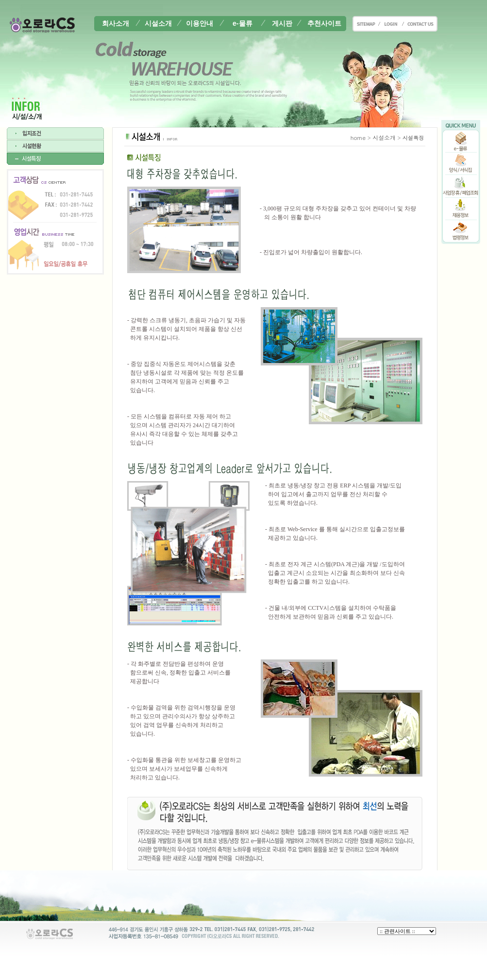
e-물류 (242, 23)
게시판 (282, 23)
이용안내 (199, 23)
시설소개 (158, 23)
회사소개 (115, 23)
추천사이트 (324, 23)
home (358, 137)
